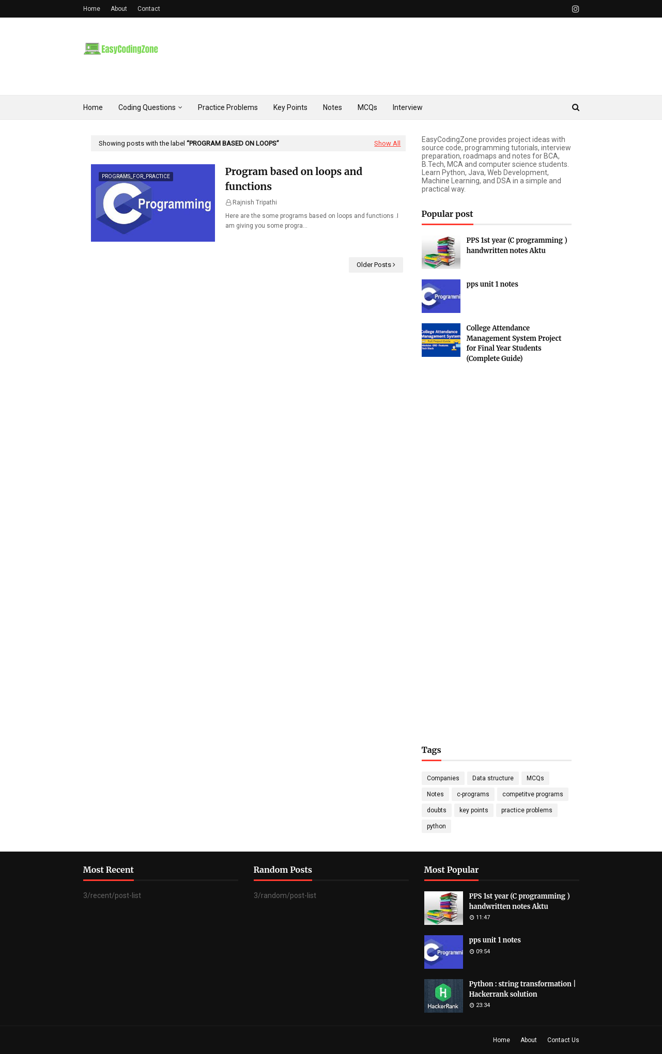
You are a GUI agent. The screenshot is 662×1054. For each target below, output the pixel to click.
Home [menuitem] (93, 107)
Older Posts (374, 265)
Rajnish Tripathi (255, 202)
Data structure (493, 778)
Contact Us (563, 1040)
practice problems (526, 810)
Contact (148, 8)
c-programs (473, 794)
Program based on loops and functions (294, 179)
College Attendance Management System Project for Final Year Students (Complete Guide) (514, 343)
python (436, 826)
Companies (443, 778)
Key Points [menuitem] (290, 107)
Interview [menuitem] (408, 107)
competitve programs (532, 794)
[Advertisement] (497, 543)
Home (91, 8)
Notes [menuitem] (332, 107)
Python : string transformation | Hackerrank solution (522, 989)
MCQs (535, 778)
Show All (387, 143)
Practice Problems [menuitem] (228, 107)
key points (473, 810)
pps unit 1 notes (492, 284)
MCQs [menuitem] (367, 107)
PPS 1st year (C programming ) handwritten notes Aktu (517, 245)
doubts (437, 810)
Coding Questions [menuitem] (147, 107)
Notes (435, 794)
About (119, 8)
